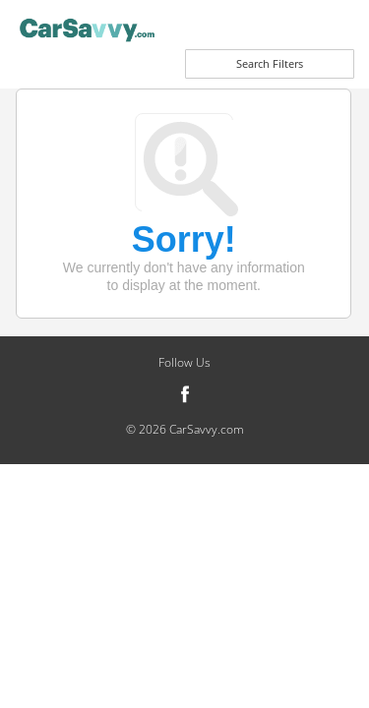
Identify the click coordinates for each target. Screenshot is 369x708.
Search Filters (269, 63)
